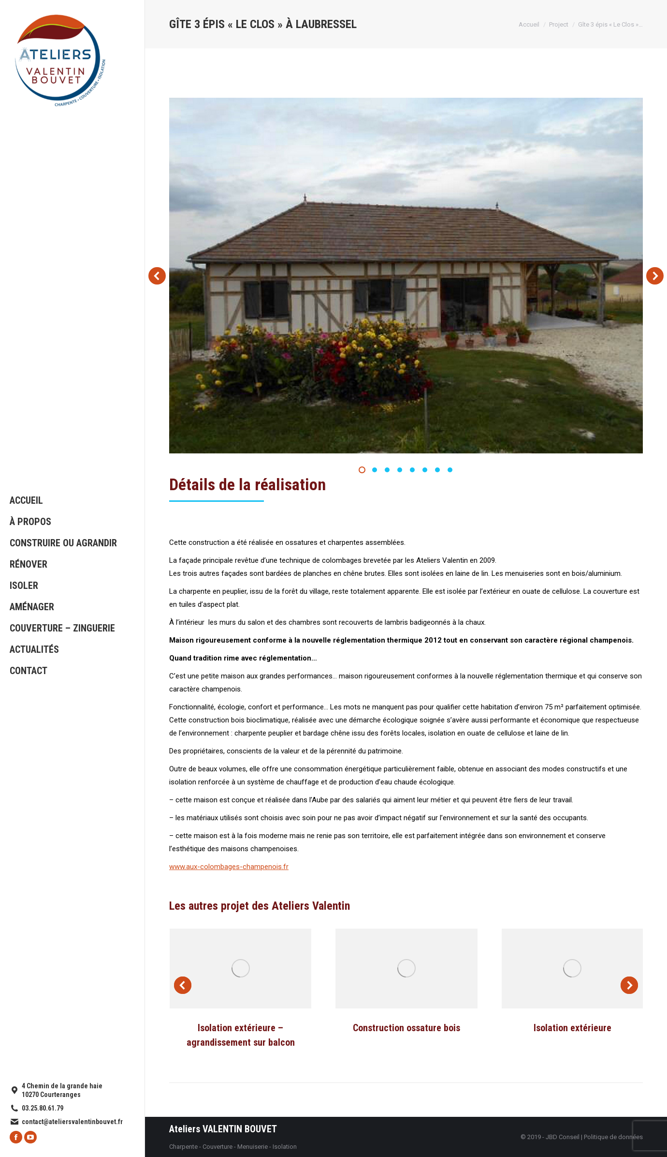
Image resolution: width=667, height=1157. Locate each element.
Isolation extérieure (572, 1028)
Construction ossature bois (406, 1028)
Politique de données (613, 1137)
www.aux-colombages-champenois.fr (229, 866)
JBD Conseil (563, 1137)
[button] (362, 469)
